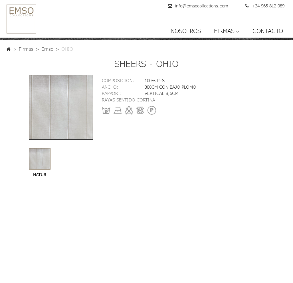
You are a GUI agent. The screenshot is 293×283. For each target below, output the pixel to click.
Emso (47, 49)
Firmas (26, 49)
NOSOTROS (186, 30)
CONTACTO (267, 30)
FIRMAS (224, 30)
